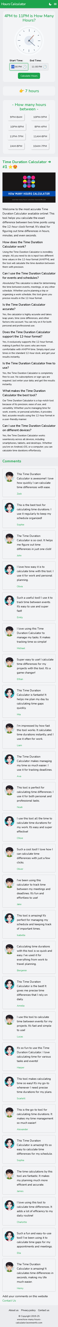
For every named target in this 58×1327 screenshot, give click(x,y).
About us (14, 1310)
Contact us (43, 1310)
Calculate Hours (29, 76)
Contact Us (9, 1300)
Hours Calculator (13, 4)
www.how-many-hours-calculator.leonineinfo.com (29, 1321)
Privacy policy (28, 1310)
